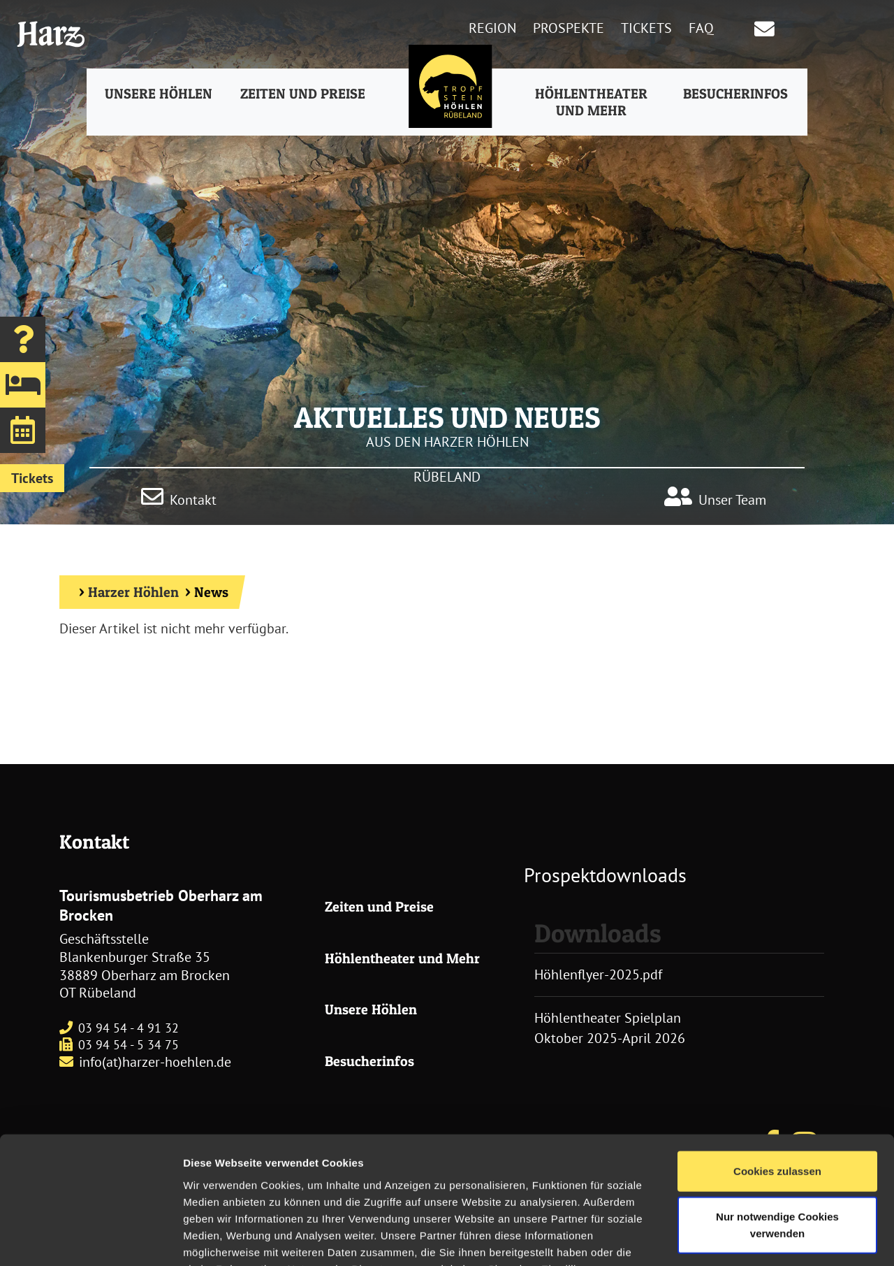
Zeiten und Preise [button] (304, 95)
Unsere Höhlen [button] (160, 95)
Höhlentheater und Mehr (402, 958)
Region (492, 28)
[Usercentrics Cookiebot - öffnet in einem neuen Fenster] (90, 1238)
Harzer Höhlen (133, 592)
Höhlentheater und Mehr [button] (590, 103)
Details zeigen (743, 1238)
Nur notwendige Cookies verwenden (777, 1121)
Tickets (646, 28)
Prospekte (568, 28)
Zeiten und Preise (379, 906)
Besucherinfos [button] (733, 95)
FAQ (701, 28)
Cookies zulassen (777, 1067)
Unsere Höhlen (371, 1009)
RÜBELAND (447, 477)
